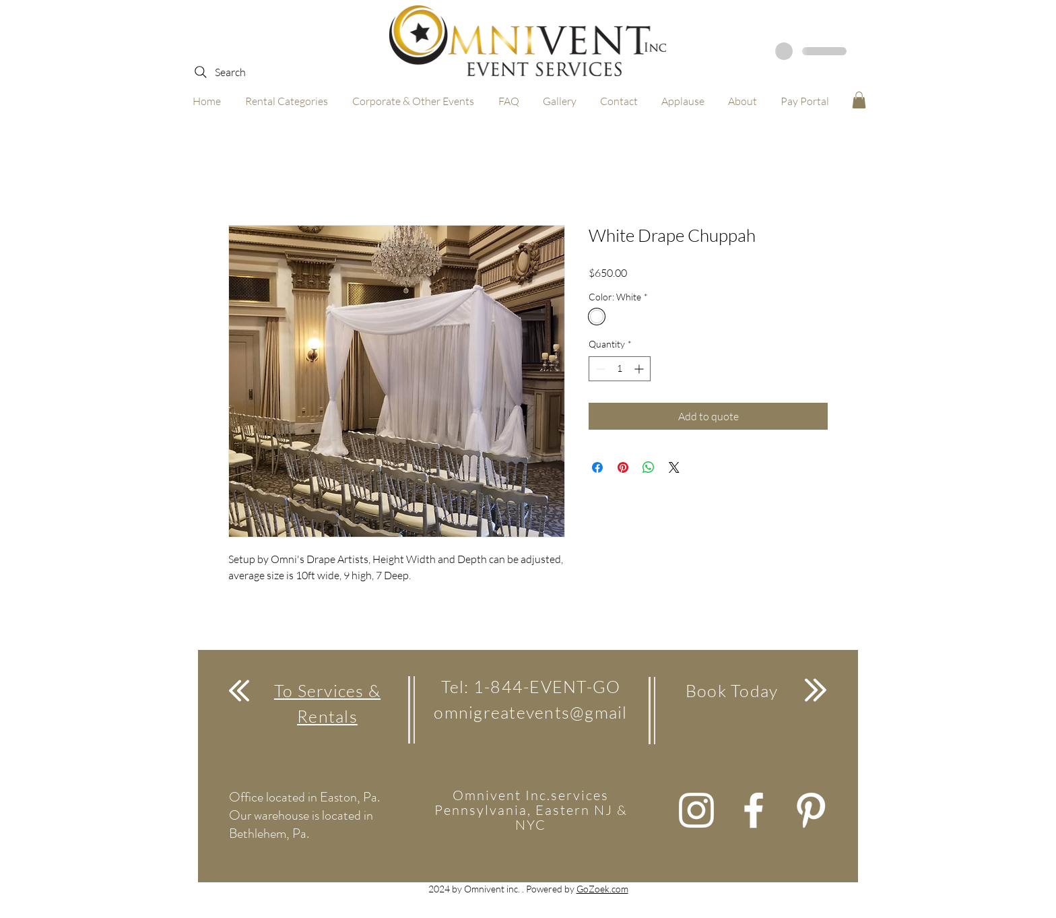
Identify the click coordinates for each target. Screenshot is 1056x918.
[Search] (218, 72)
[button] (859, 100)
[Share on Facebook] (597, 467)
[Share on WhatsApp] (648, 467)
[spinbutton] (619, 369)
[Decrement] (599, 369)
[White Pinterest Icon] (810, 810)
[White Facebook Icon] (753, 810)
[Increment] (640, 369)
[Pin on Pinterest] (623, 467)
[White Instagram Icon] (696, 810)
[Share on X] (674, 467)
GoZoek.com (602, 888)
